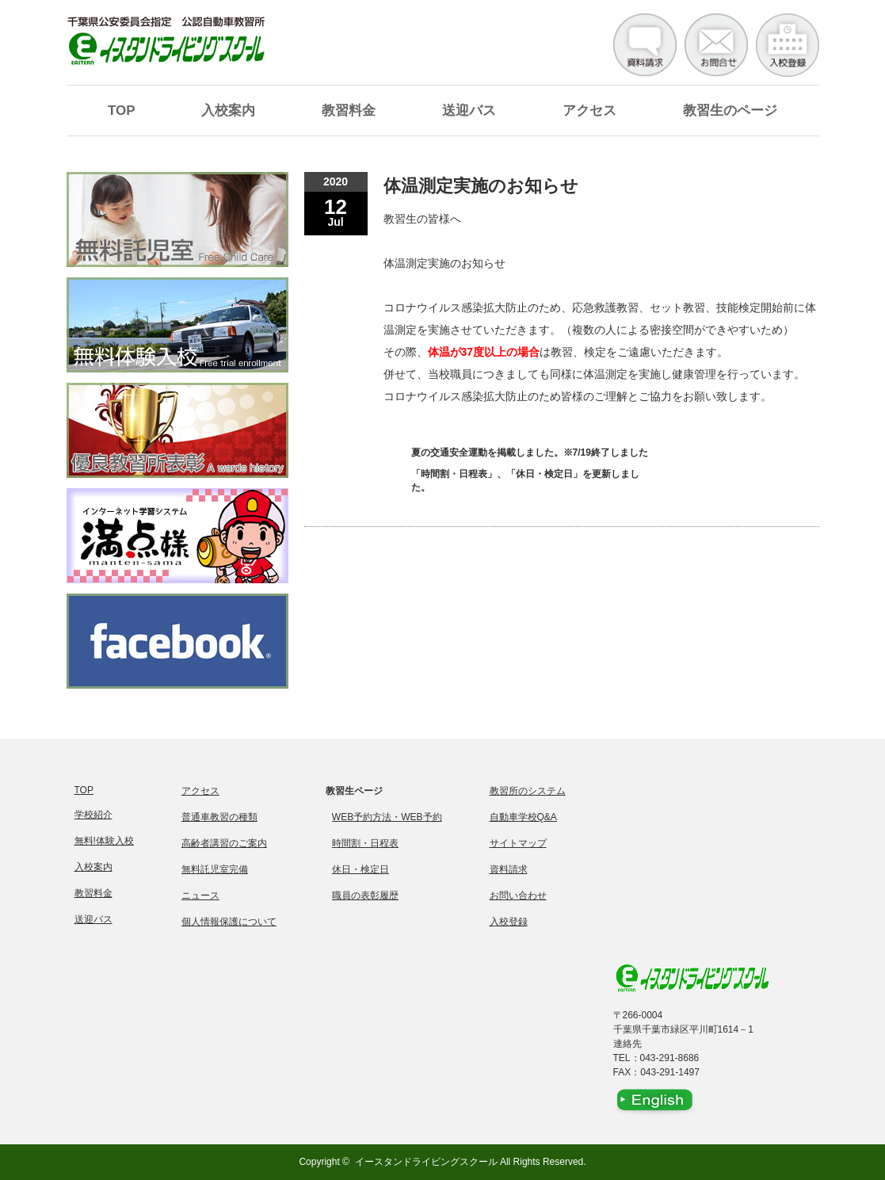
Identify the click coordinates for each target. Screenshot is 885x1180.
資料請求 (509, 869)
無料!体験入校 (104, 840)
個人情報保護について (229, 921)
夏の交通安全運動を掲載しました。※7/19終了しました (529, 452)
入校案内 (228, 110)
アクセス (589, 110)
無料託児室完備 (214, 869)
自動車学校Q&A (523, 817)
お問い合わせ (518, 895)
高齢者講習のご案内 (224, 843)
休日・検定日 (360, 869)
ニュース (200, 895)
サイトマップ (518, 843)
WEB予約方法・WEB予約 (387, 817)
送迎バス (469, 110)
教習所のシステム (528, 790)
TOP (121, 110)
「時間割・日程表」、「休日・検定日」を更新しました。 (525, 480)
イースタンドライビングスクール (426, 1161)
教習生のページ (730, 110)
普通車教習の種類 (219, 817)
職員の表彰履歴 (365, 895)
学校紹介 (93, 814)
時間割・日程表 (365, 843)
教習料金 (349, 110)
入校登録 (509, 921)
